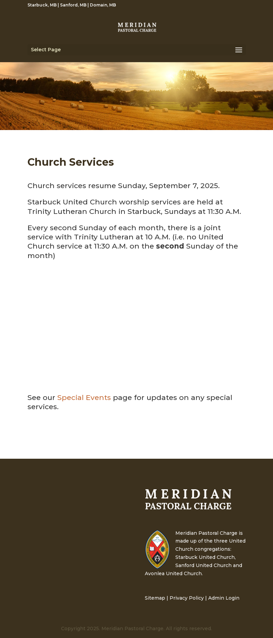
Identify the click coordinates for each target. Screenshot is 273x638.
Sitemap (155, 598)
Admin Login (223, 598)
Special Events (84, 397)
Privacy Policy (187, 598)
